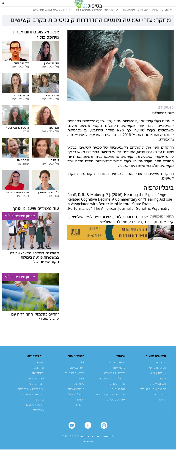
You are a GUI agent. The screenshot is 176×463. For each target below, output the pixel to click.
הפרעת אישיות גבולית (153, 397)
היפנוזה (79, 413)
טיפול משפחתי (75, 397)
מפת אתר (38, 418)
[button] (7, 7)
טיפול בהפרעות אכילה (112, 386)
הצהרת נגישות (35, 392)
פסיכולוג (161, 371)
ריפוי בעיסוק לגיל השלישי (121, 230)
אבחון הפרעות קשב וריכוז (110, 402)
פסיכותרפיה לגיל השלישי (92, 225)
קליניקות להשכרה (114, 381)
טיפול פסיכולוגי (74, 402)
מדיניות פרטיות (34, 386)
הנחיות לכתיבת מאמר (31, 402)
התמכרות (161, 407)
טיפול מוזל (119, 376)
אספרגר (161, 386)
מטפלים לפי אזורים (113, 371)
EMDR (80, 407)
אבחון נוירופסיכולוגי (132, 225)
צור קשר (39, 407)
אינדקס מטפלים (116, 407)
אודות (40, 371)
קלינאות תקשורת (159, 230)
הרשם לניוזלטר (34, 413)
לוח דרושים (118, 397)
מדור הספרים (117, 392)
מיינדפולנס (159, 402)
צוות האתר (37, 376)
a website (88, 453)
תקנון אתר (38, 381)
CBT (82, 371)
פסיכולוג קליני (157, 376)
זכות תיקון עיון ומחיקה (30, 397)
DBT (81, 386)
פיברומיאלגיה (158, 392)
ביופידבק (79, 392)
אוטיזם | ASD (158, 381)
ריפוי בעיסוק (76, 376)
